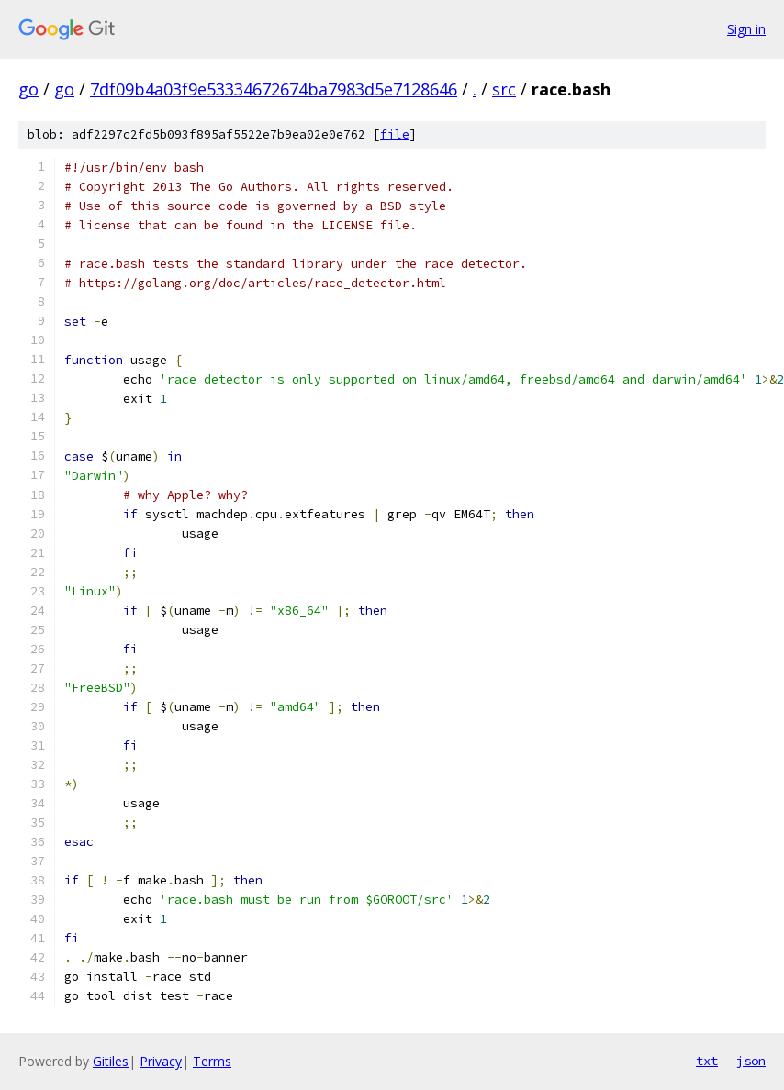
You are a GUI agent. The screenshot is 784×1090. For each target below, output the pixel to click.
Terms (212, 1061)
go (28, 89)
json (751, 1060)
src (504, 89)
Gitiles (111, 1061)
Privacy (161, 1061)
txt (707, 1060)
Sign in (746, 29)
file (394, 134)
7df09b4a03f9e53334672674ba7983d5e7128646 (273, 89)
